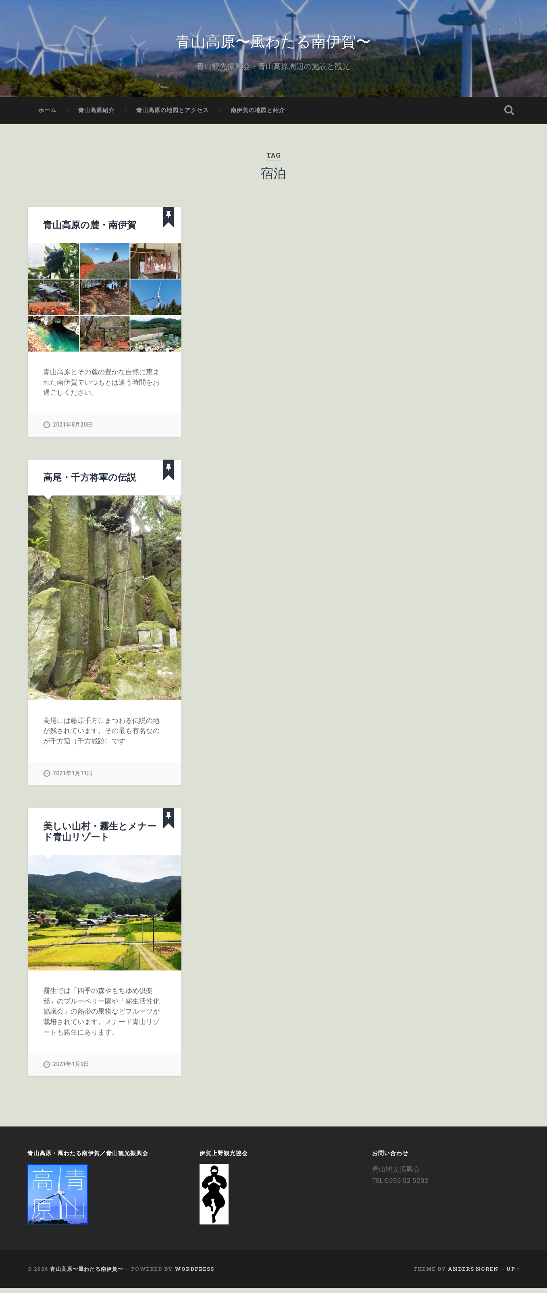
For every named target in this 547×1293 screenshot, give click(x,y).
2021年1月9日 (71, 1069)
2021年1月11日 (72, 778)
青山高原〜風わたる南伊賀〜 (273, 42)
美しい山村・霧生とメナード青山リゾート (99, 836)
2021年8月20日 (72, 430)
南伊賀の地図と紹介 (258, 115)
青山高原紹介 (96, 115)
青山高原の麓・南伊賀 (89, 230)
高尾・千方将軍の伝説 (89, 482)
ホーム (47, 115)
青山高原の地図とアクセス (172, 115)
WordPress (194, 1274)
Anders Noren (473, 1274)
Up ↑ (513, 1274)
